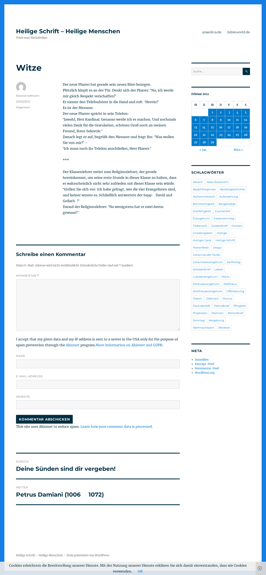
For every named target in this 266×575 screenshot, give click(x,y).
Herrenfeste (201, 247)
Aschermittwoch (204, 196)
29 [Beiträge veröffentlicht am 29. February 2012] (212, 142)
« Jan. (203, 150)
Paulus (227, 298)
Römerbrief (235, 313)
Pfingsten (239, 305)
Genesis (237, 225)
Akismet (73, 345)
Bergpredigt (227, 203)
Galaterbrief (219, 225)
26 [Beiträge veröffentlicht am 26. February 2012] (246, 135)
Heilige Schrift (225, 240)
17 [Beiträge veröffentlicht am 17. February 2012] (229, 127)
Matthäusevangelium (207, 291)
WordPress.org (205, 373)
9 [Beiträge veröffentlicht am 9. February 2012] (221, 120)
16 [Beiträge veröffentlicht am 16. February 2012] (220, 127)
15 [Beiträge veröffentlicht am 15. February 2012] (212, 127)
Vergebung (216, 320)
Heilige (222, 233)
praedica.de (212, 32)
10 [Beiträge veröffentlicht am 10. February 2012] (229, 120)
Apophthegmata (204, 189)
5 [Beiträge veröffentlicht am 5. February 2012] (245, 112)
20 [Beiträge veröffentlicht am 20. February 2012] (195, 135)
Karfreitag (233, 262)
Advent (198, 182)
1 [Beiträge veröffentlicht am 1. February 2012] (212, 112)
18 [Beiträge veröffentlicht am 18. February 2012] (237, 127)
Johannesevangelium (208, 262)
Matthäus (230, 284)
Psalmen (218, 313)
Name (20, 355)
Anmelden (202, 359)
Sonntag (198, 320)
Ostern (197, 298)
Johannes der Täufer (206, 254)
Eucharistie (222, 211)
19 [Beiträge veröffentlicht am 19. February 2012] (245, 127)
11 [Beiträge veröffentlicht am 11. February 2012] (237, 120)
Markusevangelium (206, 284)
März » (238, 150)
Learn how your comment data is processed (116, 426)
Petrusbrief (221, 305)
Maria (225, 276)
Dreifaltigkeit (202, 211)
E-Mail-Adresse (29, 376)
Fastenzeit (200, 225)
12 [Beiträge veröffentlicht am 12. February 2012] (245, 120)
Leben (218, 269)
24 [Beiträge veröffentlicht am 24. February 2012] (229, 135)
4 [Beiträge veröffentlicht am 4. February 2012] (237, 112)
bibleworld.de (238, 32)
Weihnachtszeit (203, 327)
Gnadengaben (203, 233)
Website (23, 396)
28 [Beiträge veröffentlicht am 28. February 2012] (204, 142)
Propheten (200, 313)
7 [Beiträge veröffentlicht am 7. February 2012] (204, 120)
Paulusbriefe (201, 305)
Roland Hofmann (27, 95)
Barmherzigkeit (203, 203)
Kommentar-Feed (207, 368)
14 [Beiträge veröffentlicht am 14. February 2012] (204, 127)
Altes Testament (217, 182)
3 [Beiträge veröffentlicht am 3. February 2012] (229, 112)
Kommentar (27, 275)
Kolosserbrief (201, 269)
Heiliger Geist (202, 240)
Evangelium (201, 218)
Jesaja (217, 247)
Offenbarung (235, 291)
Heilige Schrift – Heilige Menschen (68, 31)
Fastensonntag (224, 218)
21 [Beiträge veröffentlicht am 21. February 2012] (204, 135)
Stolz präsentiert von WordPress (87, 555)
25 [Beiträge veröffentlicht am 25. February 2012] (237, 135)
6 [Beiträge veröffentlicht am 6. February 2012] (196, 120)
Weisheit (224, 327)
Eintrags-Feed (204, 364)
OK (140, 571)
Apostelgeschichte (232, 189)
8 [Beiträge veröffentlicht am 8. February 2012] (212, 120)
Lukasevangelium (205, 276)
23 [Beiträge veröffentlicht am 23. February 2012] (220, 135)
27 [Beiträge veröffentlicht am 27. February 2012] (195, 142)
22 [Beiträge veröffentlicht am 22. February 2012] (212, 135)
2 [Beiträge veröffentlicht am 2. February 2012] (221, 112)
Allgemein (23, 107)
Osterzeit (212, 298)
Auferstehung (228, 196)
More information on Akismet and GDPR (129, 345)
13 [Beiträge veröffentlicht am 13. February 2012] (195, 127)
